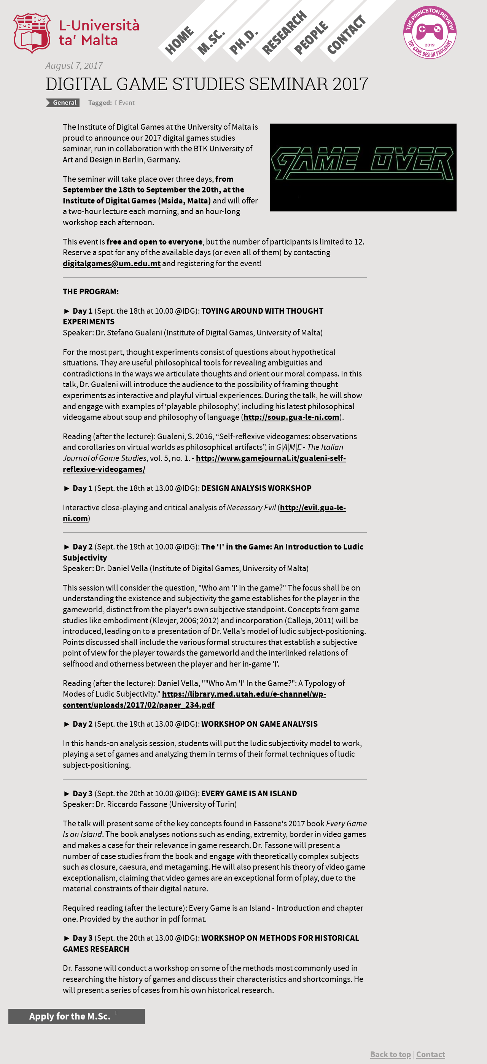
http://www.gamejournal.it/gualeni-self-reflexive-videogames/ (204, 464)
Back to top (390, 1054)
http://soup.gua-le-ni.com (291, 416)
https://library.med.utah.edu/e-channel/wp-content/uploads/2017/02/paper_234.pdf (194, 699)
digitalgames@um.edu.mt (112, 263)
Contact (430, 1054)
